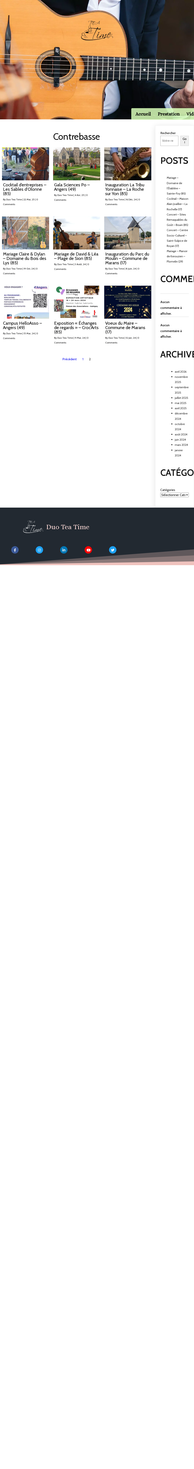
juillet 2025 (181, 403)
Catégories (167, 495)
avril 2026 (181, 377)
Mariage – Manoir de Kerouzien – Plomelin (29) (177, 262)
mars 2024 (181, 450)
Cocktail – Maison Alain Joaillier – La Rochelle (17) (177, 209)
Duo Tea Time (14, 204)
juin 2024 (180, 445)
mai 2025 (180, 408)
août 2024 (181, 440)
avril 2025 (181, 413)
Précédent (70, 364)
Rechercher (168, 139)
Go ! (185, 146)
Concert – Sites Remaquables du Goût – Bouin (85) (177, 225)
